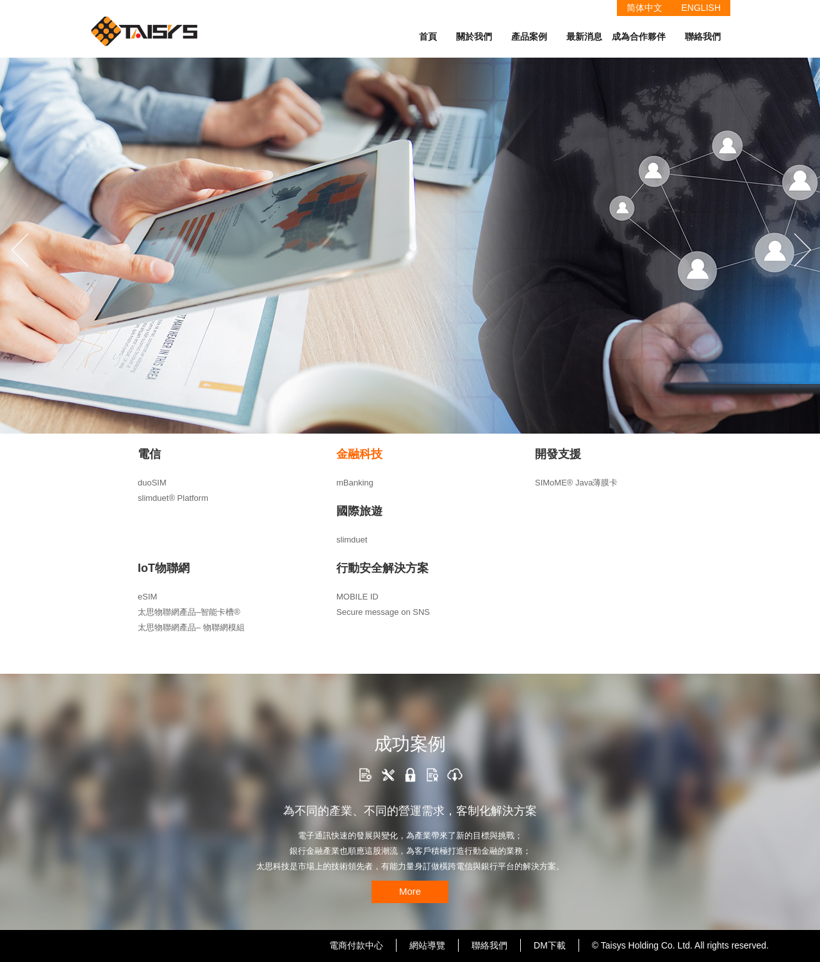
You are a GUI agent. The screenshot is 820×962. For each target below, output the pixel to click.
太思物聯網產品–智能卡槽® (189, 612)
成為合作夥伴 (639, 36)
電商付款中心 (356, 945)
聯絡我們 (703, 36)
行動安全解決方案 (382, 568)
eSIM (147, 596)
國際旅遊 (359, 511)
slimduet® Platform (173, 498)
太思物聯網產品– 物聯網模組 (191, 627)
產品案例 (529, 36)
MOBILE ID (357, 596)
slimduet (351, 539)
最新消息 (584, 36)
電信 (149, 454)
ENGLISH (701, 8)
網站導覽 (427, 945)
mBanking (354, 482)
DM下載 (550, 945)
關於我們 (474, 36)
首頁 (428, 36)
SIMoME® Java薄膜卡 (576, 482)
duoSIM (152, 482)
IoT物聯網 (164, 568)
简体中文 (644, 8)
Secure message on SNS (383, 612)
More (410, 891)
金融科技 (359, 454)
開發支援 (558, 454)
